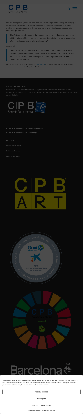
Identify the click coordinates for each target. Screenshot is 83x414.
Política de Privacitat (48, 411)
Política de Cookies (34, 411)
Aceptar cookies (41, 392)
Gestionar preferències (41, 405)
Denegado (41, 399)
